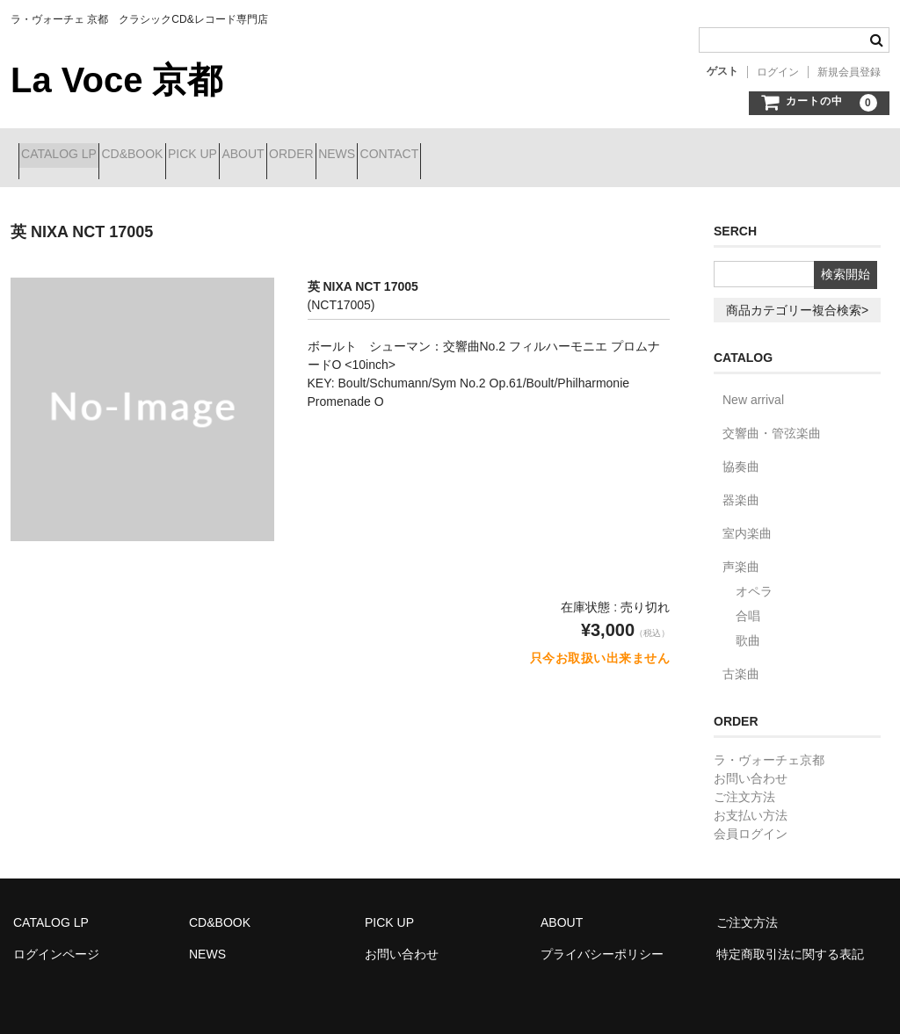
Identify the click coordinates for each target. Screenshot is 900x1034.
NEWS (501, 155)
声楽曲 (740, 553)
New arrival (753, 387)
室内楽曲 (747, 520)
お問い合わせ (751, 765)
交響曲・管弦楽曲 (771, 420)
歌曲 (748, 627)
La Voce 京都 (116, 80)
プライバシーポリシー (602, 941)
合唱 (748, 603)
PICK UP (262, 155)
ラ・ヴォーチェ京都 (769, 747)
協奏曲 (740, 453)
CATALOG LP (67, 155)
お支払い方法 (751, 802)
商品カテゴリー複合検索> (797, 297)
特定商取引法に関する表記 (790, 941)
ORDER (424, 155)
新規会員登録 (849, 72)
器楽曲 (740, 487)
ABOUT (344, 155)
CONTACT (584, 155)
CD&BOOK (171, 155)
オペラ (754, 578)
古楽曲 (740, 661)
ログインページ (56, 941)
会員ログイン (751, 820)
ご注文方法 (744, 784)
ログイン (778, 72)
